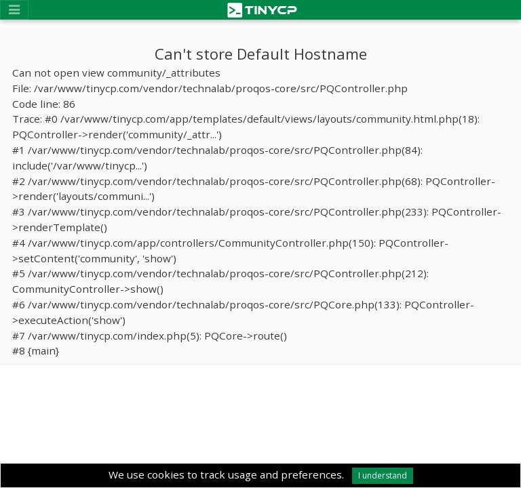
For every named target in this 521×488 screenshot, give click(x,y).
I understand (382, 475)
